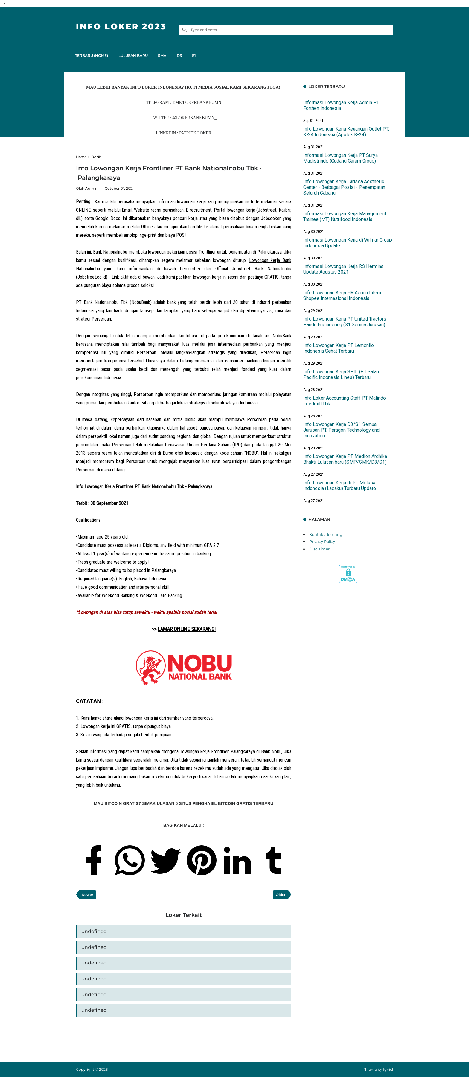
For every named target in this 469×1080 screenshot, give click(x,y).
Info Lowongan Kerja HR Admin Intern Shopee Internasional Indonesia (342, 295)
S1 (201, 55)
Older (280, 895)
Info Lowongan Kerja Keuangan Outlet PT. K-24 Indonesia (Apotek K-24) (346, 131)
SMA (166, 55)
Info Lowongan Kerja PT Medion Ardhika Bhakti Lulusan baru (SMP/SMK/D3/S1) (345, 459)
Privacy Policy (324, 541)
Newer (88, 895)
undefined (94, 932)
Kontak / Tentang (327, 534)
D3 (185, 55)
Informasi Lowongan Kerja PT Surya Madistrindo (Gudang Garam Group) (340, 158)
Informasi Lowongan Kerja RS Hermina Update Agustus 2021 (343, 269)
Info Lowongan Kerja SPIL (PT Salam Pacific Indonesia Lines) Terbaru (341, 374)
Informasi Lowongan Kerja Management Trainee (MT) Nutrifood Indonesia (344, 216)
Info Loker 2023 (124, 26)
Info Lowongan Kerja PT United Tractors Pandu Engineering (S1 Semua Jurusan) (344, 321)
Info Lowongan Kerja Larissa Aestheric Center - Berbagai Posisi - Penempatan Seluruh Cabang (344, 187)
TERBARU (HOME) (92, 55)
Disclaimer (320, 549)
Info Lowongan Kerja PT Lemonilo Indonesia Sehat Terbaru (338, 348)
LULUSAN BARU (135, 55)
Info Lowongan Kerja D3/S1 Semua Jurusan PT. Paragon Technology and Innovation (341, 430)
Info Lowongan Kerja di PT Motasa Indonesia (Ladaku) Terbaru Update (339, 485)
